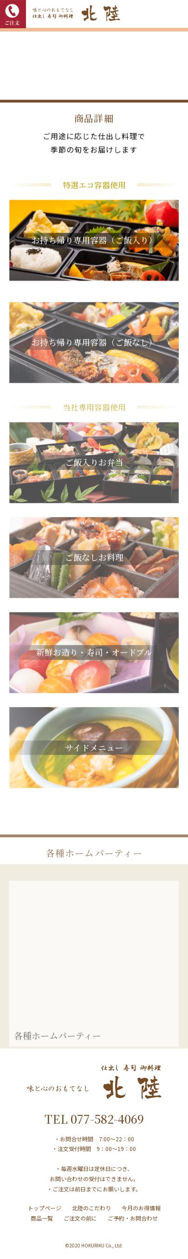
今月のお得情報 (141, 1208)
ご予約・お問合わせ (133, 1218)
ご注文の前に (80, 1218)
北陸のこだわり (91, 1208)
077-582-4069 (107, 1118)
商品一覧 (42, 1218)
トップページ (44, 1208)
